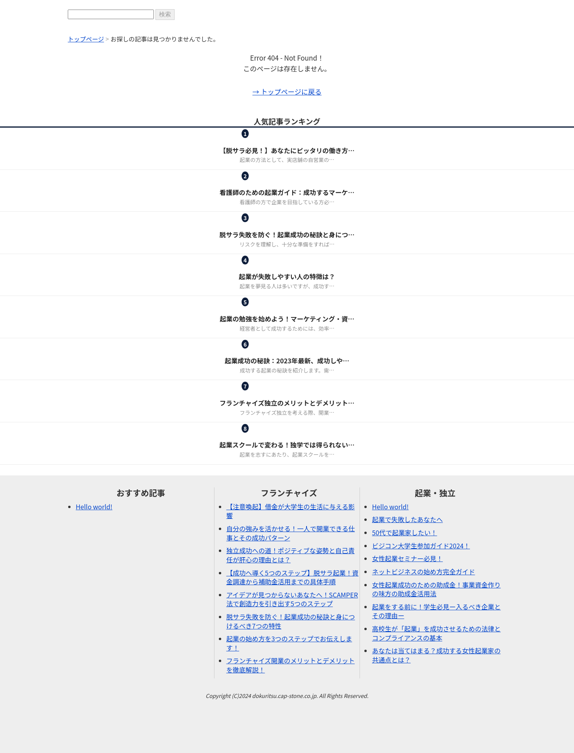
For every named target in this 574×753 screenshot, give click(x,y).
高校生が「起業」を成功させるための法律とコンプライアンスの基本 (436, 633)
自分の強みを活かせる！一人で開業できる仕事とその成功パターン (290, 533)
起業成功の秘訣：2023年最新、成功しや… (287, 360)
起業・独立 (316, 140)
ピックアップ (267, 225)
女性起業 (267, 183)
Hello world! (94, 506)
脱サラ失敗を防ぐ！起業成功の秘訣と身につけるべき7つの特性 (290, 621)
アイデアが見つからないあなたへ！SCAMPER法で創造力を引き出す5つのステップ (292, 599)
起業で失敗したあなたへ (407, 519)
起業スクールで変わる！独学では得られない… (287, 444)
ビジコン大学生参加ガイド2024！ (421, 545)
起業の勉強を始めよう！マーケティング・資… (287, 318)
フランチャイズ (267, 140)
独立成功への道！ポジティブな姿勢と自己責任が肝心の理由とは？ (290, 555)
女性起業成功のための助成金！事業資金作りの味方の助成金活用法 (436, 589)
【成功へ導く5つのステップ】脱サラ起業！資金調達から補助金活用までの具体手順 (292, 577)
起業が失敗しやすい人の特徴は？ (287, 276)
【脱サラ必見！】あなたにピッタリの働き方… (287, 150)
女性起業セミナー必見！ (407, 558)
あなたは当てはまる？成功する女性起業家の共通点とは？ (436, 655)
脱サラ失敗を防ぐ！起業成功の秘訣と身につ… (287, 234)
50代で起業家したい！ (404, 532)
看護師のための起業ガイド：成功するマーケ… (287, 192)
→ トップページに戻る (286, 92)
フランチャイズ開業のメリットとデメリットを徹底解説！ (290, 665)
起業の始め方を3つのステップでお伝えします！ (289, 643)
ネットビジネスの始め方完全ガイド (423, 571)
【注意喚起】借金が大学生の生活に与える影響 (290, 511)
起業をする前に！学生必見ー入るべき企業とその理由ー (436, 611)
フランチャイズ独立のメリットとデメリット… (287, 403)
